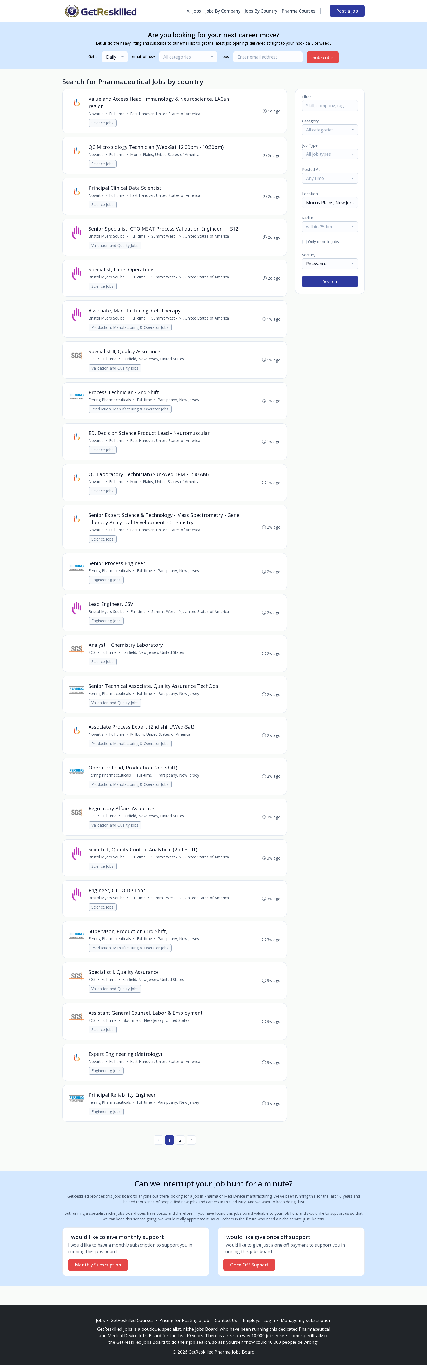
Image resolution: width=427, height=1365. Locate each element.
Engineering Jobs (106, 588)
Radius (308, 217)
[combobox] (115, 56)
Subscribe (323, 57)
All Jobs (194, 11)
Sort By (308, 254)
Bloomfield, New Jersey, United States (156, 1037)
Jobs (100, 1320)
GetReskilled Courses (132, 1320)
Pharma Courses (298, 11)
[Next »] (191, 1159)
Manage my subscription (306, 1320)
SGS (92, 363)
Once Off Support (249, 1284)
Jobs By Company (222, 11)
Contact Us (226, 1320)
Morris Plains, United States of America (165, 155)
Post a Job (347, 11)
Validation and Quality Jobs (115, 248)
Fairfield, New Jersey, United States (153, 363)
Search (330, 281)
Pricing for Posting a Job (184, 1320)
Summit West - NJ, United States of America (190, 238)
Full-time (117, 113)
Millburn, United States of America (160, 746)
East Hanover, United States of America (165, 113)
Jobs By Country (261, 11)
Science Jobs (103, 123)
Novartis (96, 113)
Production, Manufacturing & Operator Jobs (130, 331)
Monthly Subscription (98, 1284)
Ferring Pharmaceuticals (110, 405)
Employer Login (259, 1320)
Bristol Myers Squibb (107, 238)
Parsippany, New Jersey (178, 405)
